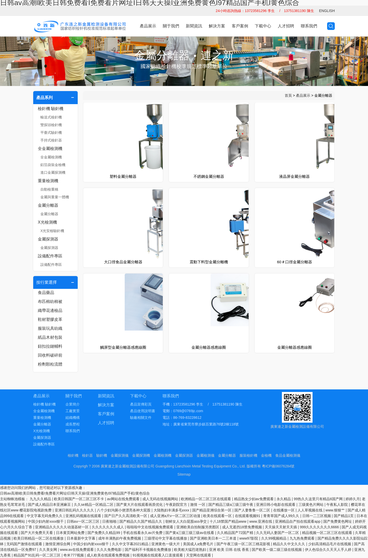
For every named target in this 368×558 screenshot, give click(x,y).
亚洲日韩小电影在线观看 (276, 504)
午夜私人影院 (337, 504)
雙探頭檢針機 (51, 125)
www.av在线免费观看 (77, 550)
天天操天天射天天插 (281, 527)
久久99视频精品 (274, 538)
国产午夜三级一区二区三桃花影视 (243, 544)
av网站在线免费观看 (124, 499)
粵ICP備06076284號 (278, 466)
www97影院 (249, 538)
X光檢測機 (47, 222)
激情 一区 (198, 504)
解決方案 (217, 26)
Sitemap (183, 474)
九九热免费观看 (303, 538)
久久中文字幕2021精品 (131, 544)
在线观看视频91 (248, 516)
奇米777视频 (74, 555)
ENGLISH (327, 11)
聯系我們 (309, 26)
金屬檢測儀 (205, 455)
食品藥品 (46, 292)
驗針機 (101, 455)
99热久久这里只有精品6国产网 (318, 499)
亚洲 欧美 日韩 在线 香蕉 (229, 550)
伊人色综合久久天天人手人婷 (328, 550)
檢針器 (87, 455)
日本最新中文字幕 (81, 538)
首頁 (288, 95)
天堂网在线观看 (199, 555)
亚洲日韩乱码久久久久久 (75, 510)
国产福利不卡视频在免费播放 (148, 550)
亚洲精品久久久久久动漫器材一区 (62, 527)
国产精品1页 (344, 516)
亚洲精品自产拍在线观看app (298, 521)
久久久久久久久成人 (108, 527)
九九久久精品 (41, 499)
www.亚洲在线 (261, 521)
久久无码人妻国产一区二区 (278, 533)
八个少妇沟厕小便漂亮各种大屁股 (124, 510)
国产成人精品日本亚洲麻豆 (50, 504)
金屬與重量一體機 (54, 197)
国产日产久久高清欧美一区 (126, 516)
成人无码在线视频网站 (160, 499)
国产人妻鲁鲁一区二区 (252, 510)
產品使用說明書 (142, 411)
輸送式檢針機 (51, 117)
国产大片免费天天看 (37, 533)
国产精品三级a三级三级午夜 (231, 504)
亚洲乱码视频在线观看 (83, 516)
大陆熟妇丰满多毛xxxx (172, 510)
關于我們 (171, 26)
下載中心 (263, 26)
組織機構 (72, 417)
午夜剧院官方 (177, 504)
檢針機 (73, 455)
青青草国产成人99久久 (281, 516)
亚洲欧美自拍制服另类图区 (198, 527)
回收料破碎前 (50, 355)
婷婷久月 (353, 499)
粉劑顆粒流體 (50, 364)
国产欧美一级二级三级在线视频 (277, 550)
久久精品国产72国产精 (235, 533)
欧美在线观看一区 (218, 516)
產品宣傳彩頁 (141, 404)
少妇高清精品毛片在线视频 (330, 544)
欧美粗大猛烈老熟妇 (190, 550)
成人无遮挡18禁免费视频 (242, 527)
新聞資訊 (194, 26)
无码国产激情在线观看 (24, 544)
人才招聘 (286, 26)
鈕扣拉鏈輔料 (50, 346)
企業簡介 (72, 404)
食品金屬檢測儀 (287, 455)
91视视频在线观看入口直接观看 (158, 555)
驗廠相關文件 (141, 417)
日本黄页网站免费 (71, 533)
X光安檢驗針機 (52, 231)
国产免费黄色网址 (338, 521)
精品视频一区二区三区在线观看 (327, 533)
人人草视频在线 (310, 510)
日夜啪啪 (110, 521)
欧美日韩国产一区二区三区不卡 (79, 499)
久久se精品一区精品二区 (94, 504)
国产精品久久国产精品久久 (141, 521)
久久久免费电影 (110, 550)
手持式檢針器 (51, 140)
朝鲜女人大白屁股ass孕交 (186, 521)
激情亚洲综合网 (58, 544)
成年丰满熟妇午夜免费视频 (120, 538)
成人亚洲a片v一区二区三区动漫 (175, 516)
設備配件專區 (50, 256)
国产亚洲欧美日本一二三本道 (213, 538)
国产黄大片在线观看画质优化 (140, 504)
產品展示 (148, 26)
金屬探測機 (141, 455)
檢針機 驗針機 (50, 108)
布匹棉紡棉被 (50, 301)
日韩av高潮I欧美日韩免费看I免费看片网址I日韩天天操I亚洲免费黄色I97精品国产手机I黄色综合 (75, 493)
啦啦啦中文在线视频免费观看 (150, 527)
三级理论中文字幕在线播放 (166, 538)
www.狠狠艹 (336, 510)
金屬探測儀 (120, 455)
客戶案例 (240, 26)
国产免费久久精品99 (104, 533)
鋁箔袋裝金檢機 (52, 165)
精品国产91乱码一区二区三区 (37, 555)
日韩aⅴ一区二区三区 (83, 521)
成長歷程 (72, 424)
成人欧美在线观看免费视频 (109, 555)
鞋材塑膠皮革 (50, 319)
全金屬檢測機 (50, 148)
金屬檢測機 (162, 455)
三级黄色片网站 (311, 504)
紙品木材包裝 (50, 337)
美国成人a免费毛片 (199, 544)
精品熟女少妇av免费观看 (254, 499)
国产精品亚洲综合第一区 (212, 510)
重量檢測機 (48, 181)
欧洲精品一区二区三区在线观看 (206, 499)
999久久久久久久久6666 (320, 527)
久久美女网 (48, 550)
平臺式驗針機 (51, 132)
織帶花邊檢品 (50, 310)
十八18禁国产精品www (228, 521)
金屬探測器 (48, 239)
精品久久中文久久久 (289, 544)
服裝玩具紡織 (50, 328)
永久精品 (284, 499)
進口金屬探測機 (52, 172)
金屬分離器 (48, 205)
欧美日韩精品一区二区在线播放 (39, 538)
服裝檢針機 (248, 455)
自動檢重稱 (49, 189)
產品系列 (44, 97)
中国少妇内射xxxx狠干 (46, 521)
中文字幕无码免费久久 (45, 516)
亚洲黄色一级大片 (166, 544)
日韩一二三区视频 (317, 516)
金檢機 (266, 455)
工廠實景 (72, 411)
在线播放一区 (284, 510)
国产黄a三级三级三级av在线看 (190, 533)
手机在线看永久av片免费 (143, 533)
